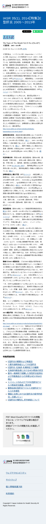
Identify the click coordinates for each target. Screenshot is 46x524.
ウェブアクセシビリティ (16, 473)
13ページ (19, 78)
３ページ (27, 174)
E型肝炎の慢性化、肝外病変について (24, 400)
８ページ (17, 275)
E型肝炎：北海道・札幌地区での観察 (23, 367)
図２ (11, 171)
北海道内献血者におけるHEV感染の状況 (25, 370)
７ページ (6, 217)
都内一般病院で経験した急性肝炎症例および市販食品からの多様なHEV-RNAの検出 (25, 376)
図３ (4, 211)
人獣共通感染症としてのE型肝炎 (22, 364)
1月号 (24, 49)
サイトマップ (11, 480)
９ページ (19, 292)
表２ (24, 225)
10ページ (8, 297)
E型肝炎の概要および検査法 (20, 362)
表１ (27, 140)
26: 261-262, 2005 (18, 166)
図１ (17, 146)
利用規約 (10, 494)
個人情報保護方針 (14, 487)
